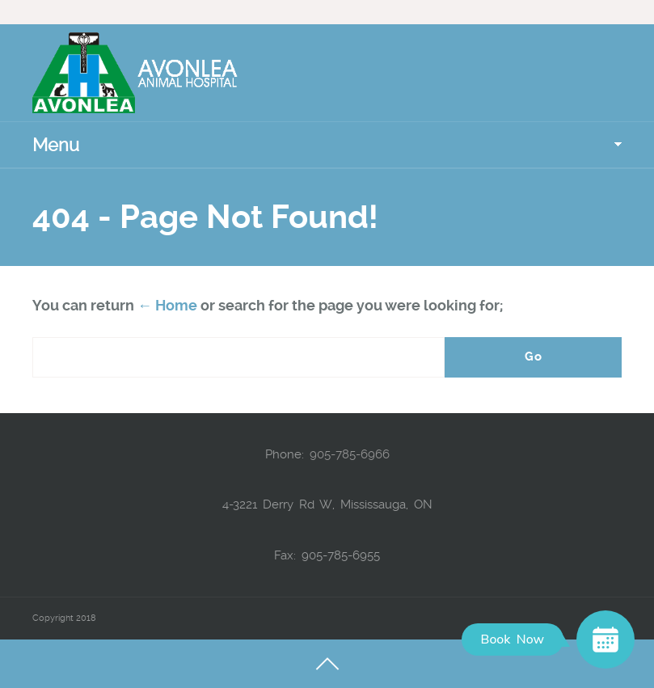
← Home (167, 305)
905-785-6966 (350, 454)
